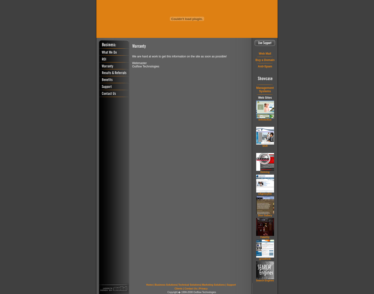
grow (265, 259)
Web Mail (265, 53)
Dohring (265, 172)
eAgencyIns (265, 194)
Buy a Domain (265, 60)
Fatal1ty (265, 237)
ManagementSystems (265, 89)
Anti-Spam (265, 66)
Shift (265, 146)
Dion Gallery (265, 215)
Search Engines (265, 280)
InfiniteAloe (265, 119)
